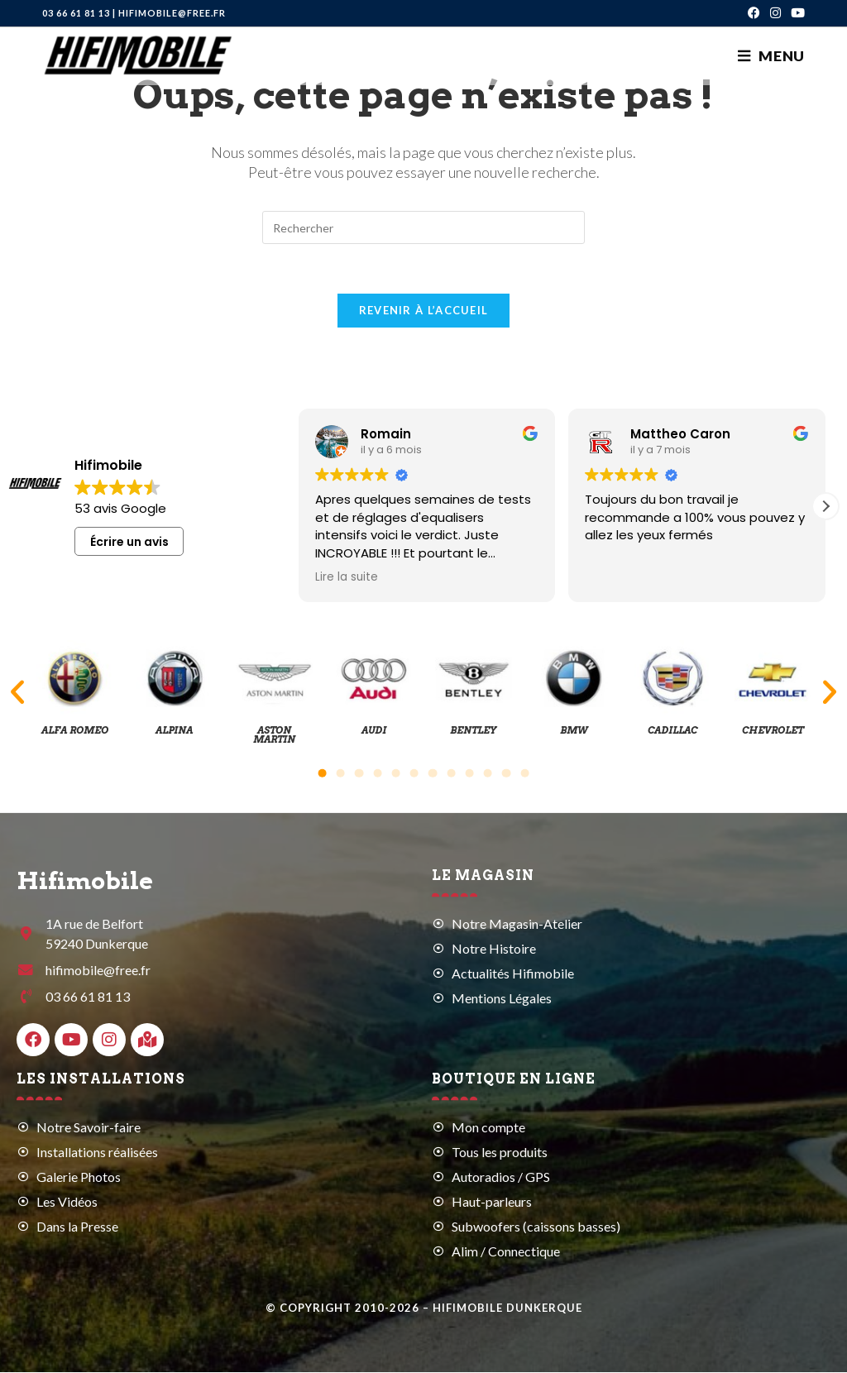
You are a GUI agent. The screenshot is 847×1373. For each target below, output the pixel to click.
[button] (825, 507)
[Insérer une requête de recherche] (423, 227)
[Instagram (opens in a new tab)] (775, 13)
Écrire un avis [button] (129, 542)
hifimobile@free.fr (172, 12)
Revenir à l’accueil (424, 311)
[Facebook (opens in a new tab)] (754, 13)
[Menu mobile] (771, 56)
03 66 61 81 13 (76, 12)
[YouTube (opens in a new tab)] (795, 13)
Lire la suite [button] (346, 578)
